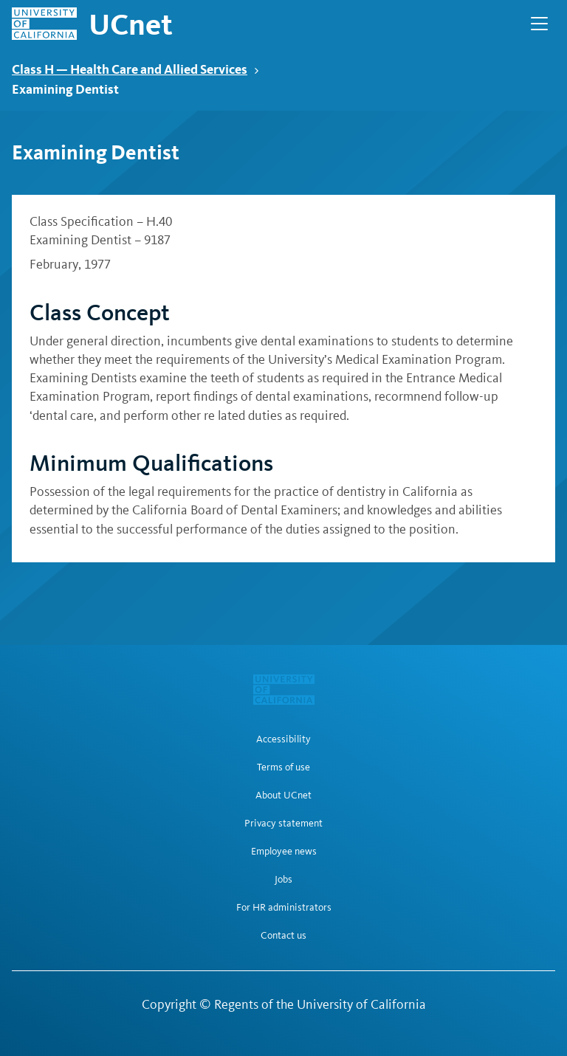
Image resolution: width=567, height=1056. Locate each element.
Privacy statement (283, 823)
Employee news (284, 851)
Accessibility (283, 739)
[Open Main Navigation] (539, 24)
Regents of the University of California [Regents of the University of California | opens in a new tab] (320, 1004)
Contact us (283, 936)
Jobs (283, 879)
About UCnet (283, 795)
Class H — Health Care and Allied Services (135, 69)
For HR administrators (283, 908)
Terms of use (283, 767)
